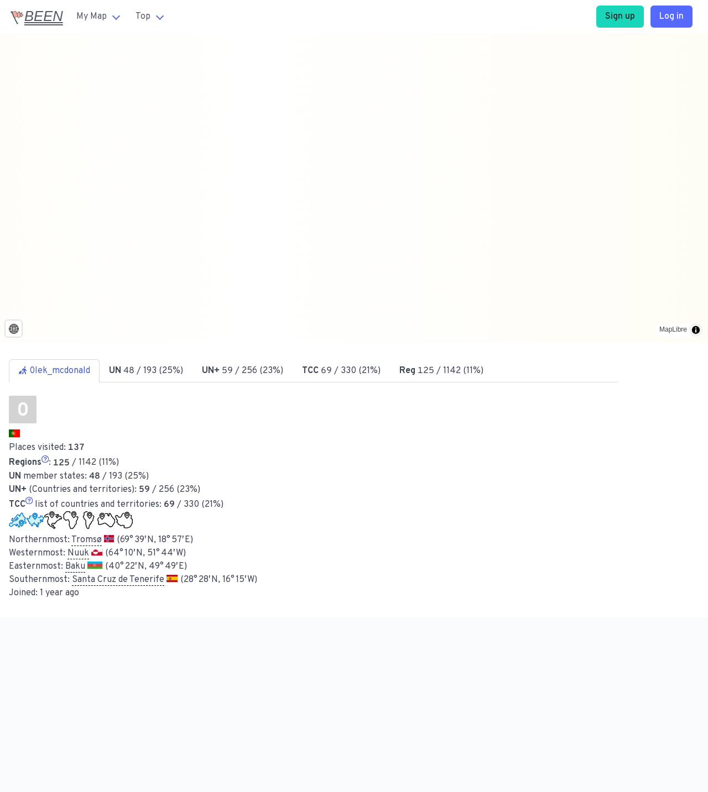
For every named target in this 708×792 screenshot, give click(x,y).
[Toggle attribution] (695, 330)
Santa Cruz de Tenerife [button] (118, 579)
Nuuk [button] (78, 553)
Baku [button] (75, 566)
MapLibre (673, 329)
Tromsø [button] (86, 540)
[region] (354, 187)
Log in (671, 16)
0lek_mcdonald (54, 370)
